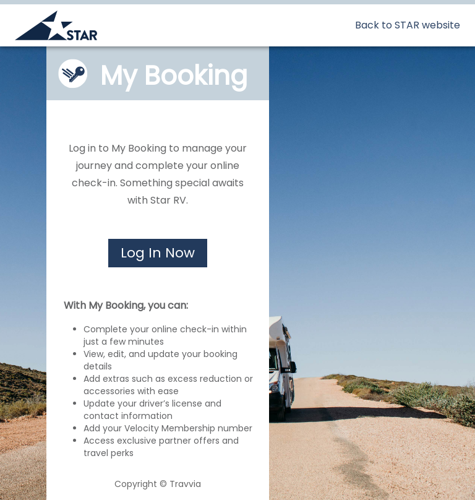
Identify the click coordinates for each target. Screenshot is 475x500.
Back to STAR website (407, 25)
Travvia (185, 484)
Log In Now (158, 252)
